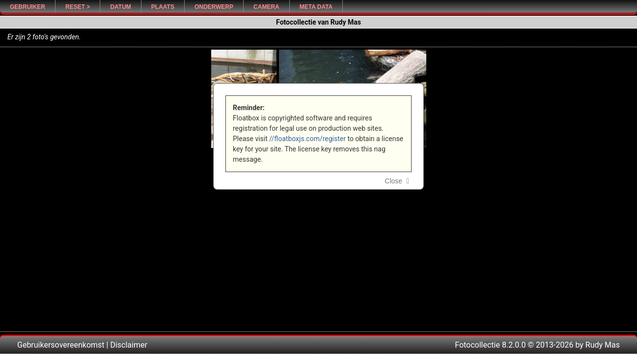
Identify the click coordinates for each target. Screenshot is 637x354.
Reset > (77, 6)
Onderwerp (213, 6)
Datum (120, 6)
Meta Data (316, 6)
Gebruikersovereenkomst (61, 345)
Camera (266, 6)
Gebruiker (27, 6)
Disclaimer (128, 345)
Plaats (162, 6)
